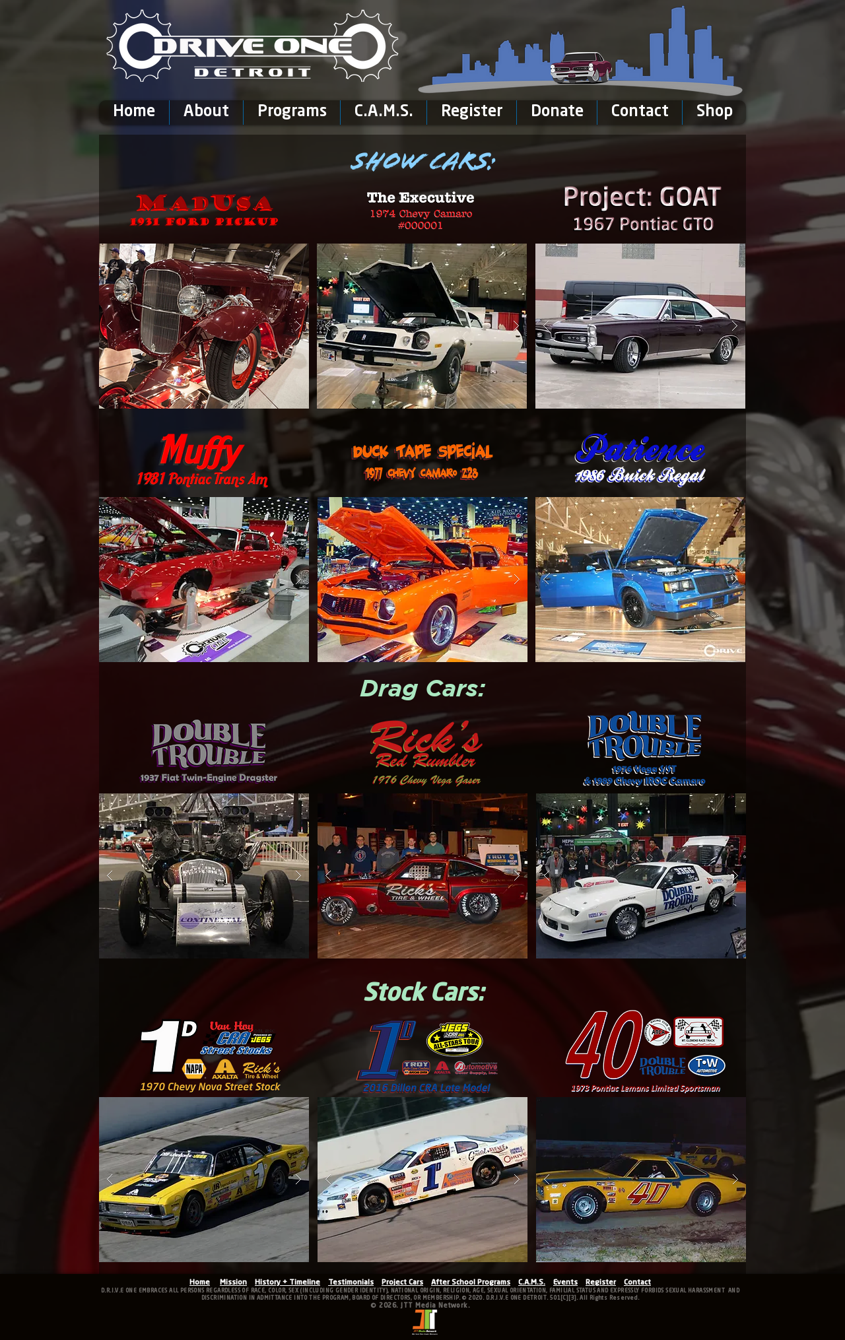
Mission (233, 1283)
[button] (206, 112)
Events (565, 1283)
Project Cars (402, 1283)
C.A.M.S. (531, 1283)
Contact (637, 1283)
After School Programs (470, 1283)
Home (199, 1283)
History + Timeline (287, 1283)
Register (601, 1283)
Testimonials (351, 1283)
